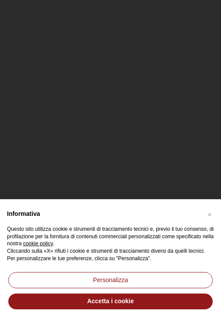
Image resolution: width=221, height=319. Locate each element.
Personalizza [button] (110, 279)
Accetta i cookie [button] (110, 301)
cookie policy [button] (38, 243)
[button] (210, 213)
